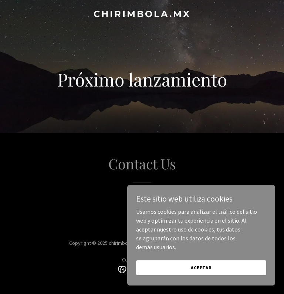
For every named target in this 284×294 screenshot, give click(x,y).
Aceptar (201, 267)
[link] (142, 14)
